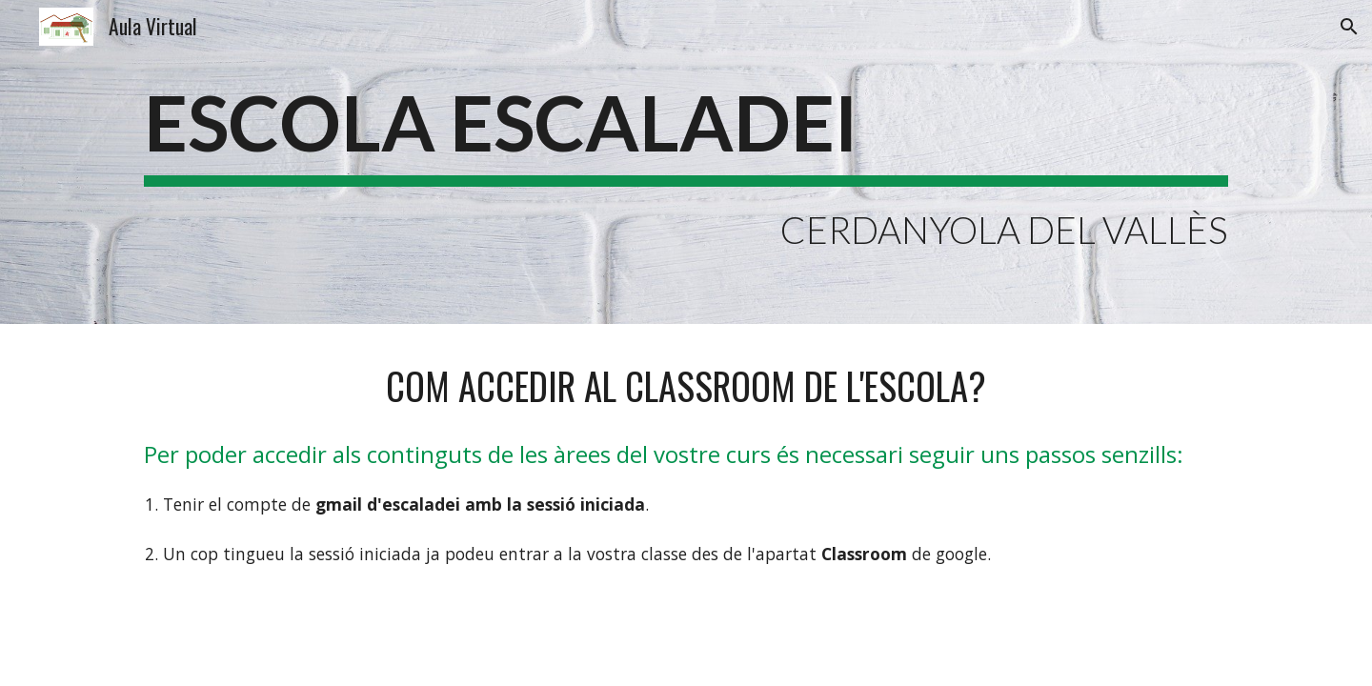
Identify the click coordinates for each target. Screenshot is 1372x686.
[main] (686, 162)
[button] (1349, 27)
